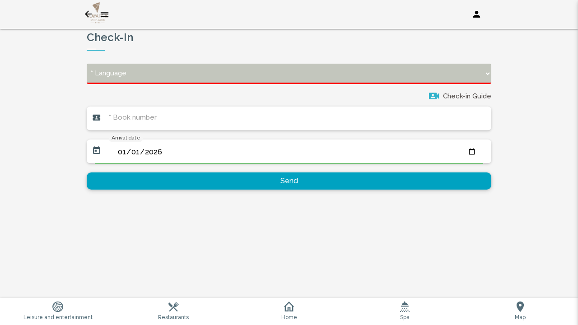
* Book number (133, 117)
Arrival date (125, 137)
